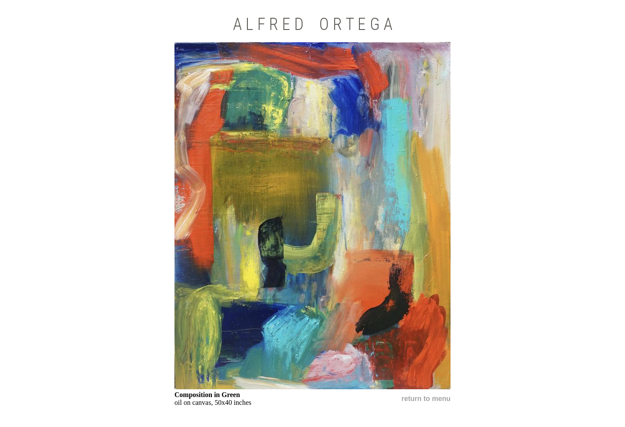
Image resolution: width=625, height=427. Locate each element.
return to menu (426, 398)
